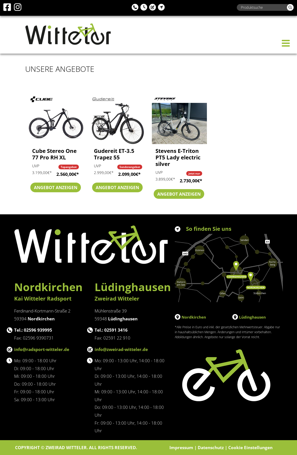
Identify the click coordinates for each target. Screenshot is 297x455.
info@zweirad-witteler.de (121, 349)
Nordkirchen (194, 317)
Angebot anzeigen (55, 187)
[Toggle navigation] (286, 43)
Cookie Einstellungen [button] (250, 447)
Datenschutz (211, 447)
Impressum (181, 447)
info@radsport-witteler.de (41, 349)
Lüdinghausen (252, 317)
